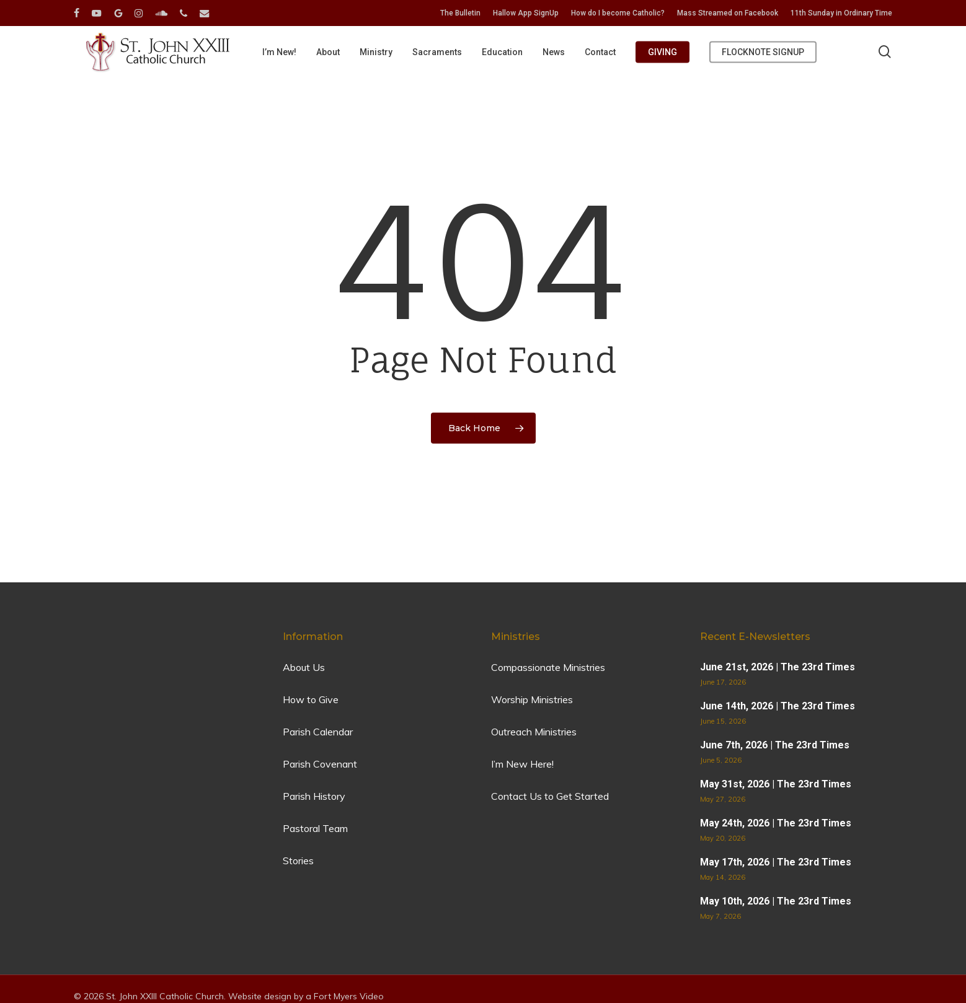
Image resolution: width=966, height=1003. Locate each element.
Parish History (314, 796)
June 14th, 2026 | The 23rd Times (777, 706)
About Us (304, 667)
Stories (298, 860)
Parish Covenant (320, 764)
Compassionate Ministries (548, 667)
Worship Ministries (532, 699)
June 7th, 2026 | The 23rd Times (774, 745)
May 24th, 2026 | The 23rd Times (775, 823)
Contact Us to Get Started (550, 796)
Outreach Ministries (534, 731)
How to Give (311, 699)
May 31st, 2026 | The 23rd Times (775, 784)
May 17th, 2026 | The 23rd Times (775, 862)
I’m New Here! (522, 764)
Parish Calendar (318, 731)
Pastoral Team (315, 828)
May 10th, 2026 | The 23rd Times (775, 901)
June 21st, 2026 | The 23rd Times (777, 667)
